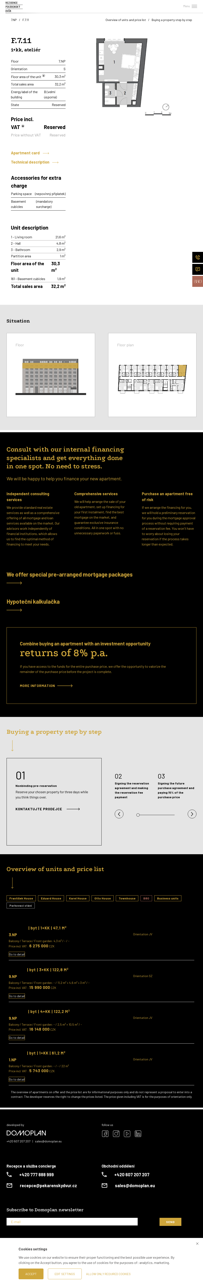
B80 (146, 898)
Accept (31, 1274)
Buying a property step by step (172, 20)
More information (46, 685)
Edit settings (65, 1274)
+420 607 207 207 (18, 1141)
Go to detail (17, 954)
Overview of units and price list (126, 20)
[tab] (101, 577)
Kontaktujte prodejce (48, 809)
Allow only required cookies (108, 1274)
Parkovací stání (20, 905)
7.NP (14, 20)
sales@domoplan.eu (48, 1141)
